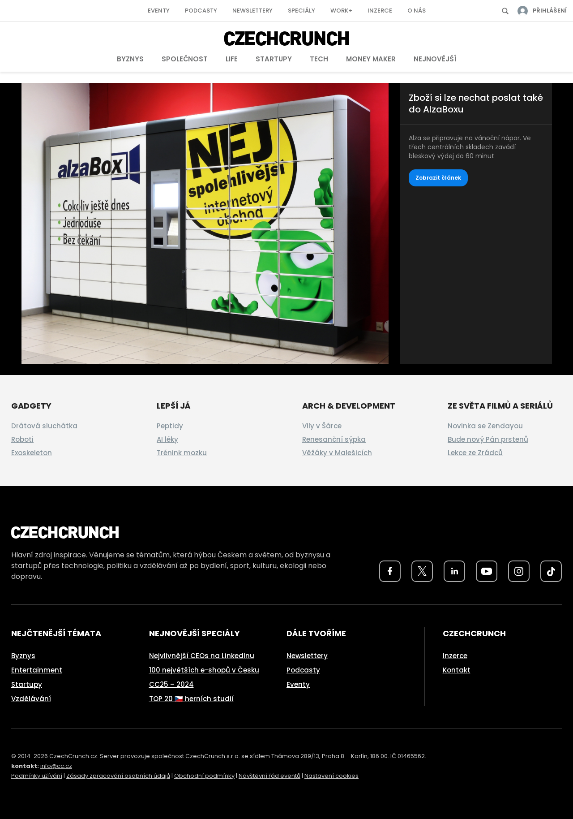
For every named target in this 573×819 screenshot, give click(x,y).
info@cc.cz (56, 766)
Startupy (274, 59)
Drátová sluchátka (44, 426)
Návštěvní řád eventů (269, 776)
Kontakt (456, 670)
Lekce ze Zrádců (475, 452)
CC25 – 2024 (171, 684)
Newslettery (252, 10)
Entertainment (36, 670)
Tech (319, 59)
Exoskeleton (31, 452)
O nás (416, 10)
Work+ (341, 10)
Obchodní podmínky (204, 776)
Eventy (159, 10)
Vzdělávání (31, 698)
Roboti (22, 439)
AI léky (167, 439)
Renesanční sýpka (334, 439)
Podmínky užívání (36, 776)
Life (232, 59)
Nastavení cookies (331, 776)
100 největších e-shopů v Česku (204, 670)
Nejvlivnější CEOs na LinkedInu (201, 655)
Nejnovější (435, 59)
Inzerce (380, 10)
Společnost (185, 59)
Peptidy (170, 426)
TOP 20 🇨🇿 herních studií (191, 698)
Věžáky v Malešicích (337, 452)
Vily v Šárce (322, 426)
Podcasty (201, 10)
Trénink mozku (182, 452)
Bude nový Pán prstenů (488, 439)
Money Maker (371, 59)
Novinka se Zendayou (485, 426)
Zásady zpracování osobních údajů (118, 776)
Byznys (130, 59)
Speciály (301, 10)
